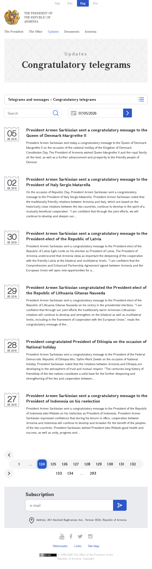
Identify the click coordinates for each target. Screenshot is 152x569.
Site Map (93, 546)
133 (59, 473)
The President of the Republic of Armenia (38, 17)
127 (76, 464)
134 (70, 473)
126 (65, 464)
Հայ (57, 3)
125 (53, 464)
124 (42, 464)
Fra (95, 3)
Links (77, 546)
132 (133, 464)
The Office (35, 31)
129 (99, 464)
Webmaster (60, 546)
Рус (70, 3)
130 (110, 464)
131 (121, 464)
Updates (53, 31)
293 (93, 473)
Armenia (90, 31)
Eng (83, 3)
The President (13, 31)
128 (87, 464)
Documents (71, 31)
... (73, 113)
